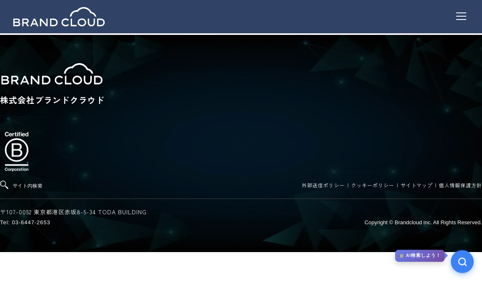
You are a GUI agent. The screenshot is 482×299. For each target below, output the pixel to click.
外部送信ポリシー (323, 185)
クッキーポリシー (372, 185)
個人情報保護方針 (460, 185)
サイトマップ (417, 185)
